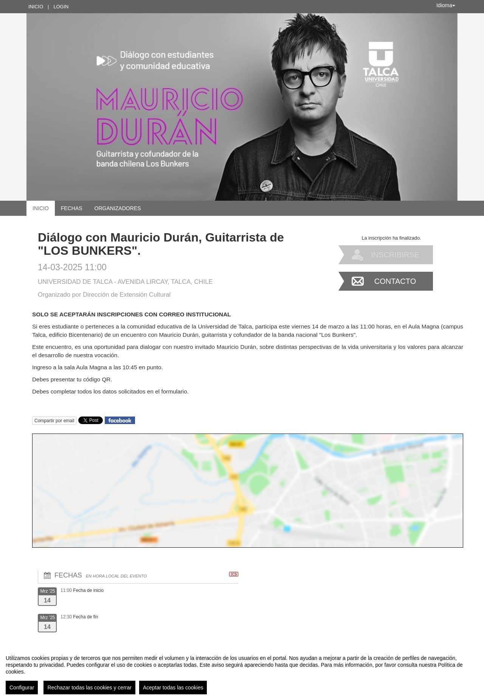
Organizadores (118, 208)
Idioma (445, 5)
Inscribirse (395, 255)
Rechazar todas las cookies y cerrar (89, 688)
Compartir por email (54, 420)
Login (60, 6)
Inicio (35, 6)
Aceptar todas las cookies (173, 688)
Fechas (71, 208)
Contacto (395, 281)
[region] (242, 671)
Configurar (21, 688)
